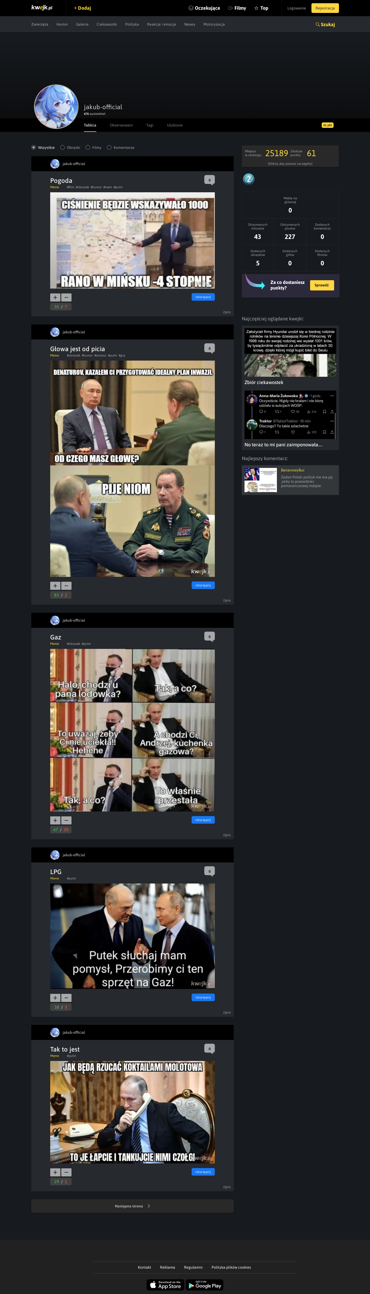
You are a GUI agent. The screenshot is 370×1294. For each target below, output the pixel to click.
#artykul (100, 355)
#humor (96, 187)
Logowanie (296, 8)
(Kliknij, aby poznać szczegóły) (290, 164)
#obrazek (82, 187)
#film (70, 187)
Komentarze (124, 147)
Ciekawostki (107, 24)
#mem (107, 187)
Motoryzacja (214, 24)
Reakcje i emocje (161, 24)
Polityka (132, 24)
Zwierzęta (39, 24)
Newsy (189, 24)
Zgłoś (227, 312)
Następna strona (132, 1206)
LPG (56, 871)
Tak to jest (65, 1049)
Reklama (167, 1267)
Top (264, 8)
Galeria (82, 24)
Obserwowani (121, 125)
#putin (118, 187)
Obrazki (73, 147)
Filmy (240, 8)
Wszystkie (46, 147)
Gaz (55, 637)
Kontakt (144, 1267)
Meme (54, 187)
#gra (122, 355)
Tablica (90, 125)
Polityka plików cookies (231, 1267)
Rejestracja (325, 8)
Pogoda (61, 180)
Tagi (150, 125)
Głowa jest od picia (77, 348)
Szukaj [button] (328, 24)
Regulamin (193, 1267)
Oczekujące (207, 8)
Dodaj (84, 8)
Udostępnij (203, 297)
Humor (62, 24)
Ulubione (175, 125)
